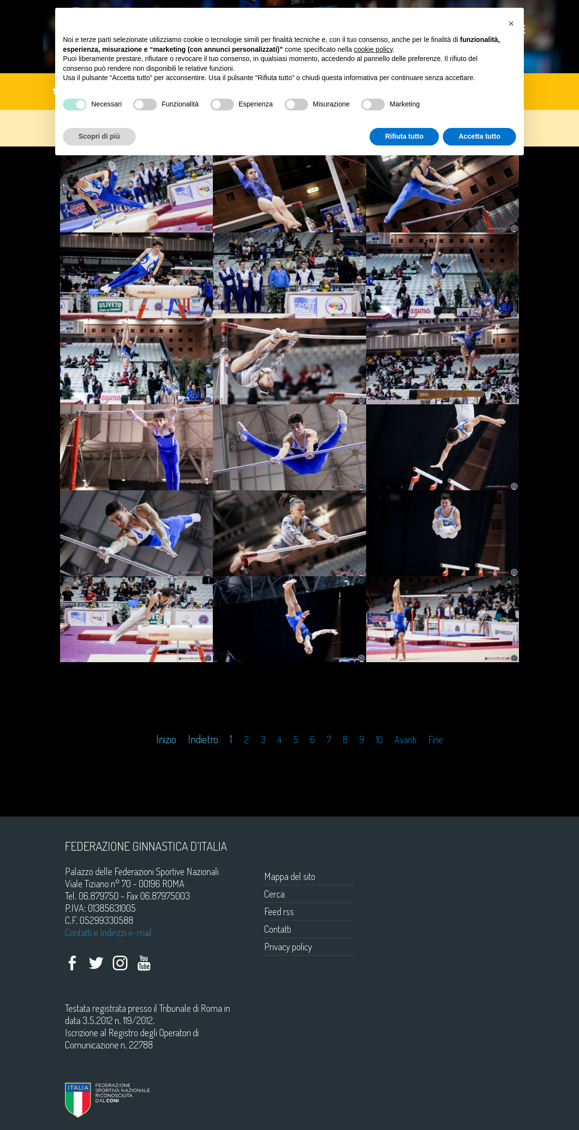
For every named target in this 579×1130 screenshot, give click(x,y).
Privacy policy (288, 946)
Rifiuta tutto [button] (404, 136)
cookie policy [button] (373, 49)
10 (379, 739)
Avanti (405, 739)
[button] (511, 23)
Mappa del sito (289, 876)
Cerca (274, 893)
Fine (435, 739)
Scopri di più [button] (99, 136)
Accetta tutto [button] (479, 136)
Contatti (277, 928)
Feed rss (279, 911)
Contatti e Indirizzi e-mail (108, 932)
